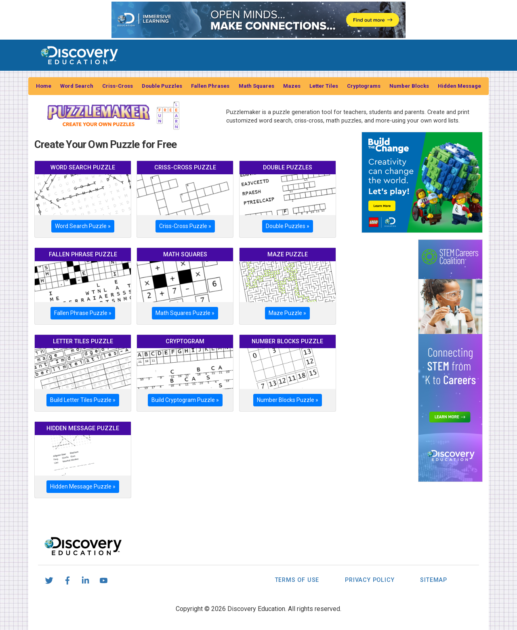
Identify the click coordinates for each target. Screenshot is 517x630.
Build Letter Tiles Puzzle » (83, 400)
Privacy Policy (369, 580)
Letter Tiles (323, 86)
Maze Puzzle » (287, 313)
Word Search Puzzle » (83, 226)
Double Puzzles (162, 86)
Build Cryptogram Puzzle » (185, 400)
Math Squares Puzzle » (185, 313)
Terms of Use (297, 580)
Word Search (76, 86)
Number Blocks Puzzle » (287, 400)
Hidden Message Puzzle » (83, 486)
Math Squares (256, 86)
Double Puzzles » (287, 226)
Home (43, 86)
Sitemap (433, 580)
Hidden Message (459, 86)
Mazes (292, 86)
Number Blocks (409, 86)
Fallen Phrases (210, 86)
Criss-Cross (117, 86)
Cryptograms (363, 86)
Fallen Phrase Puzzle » (82, 313)
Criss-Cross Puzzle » (185, 226)
